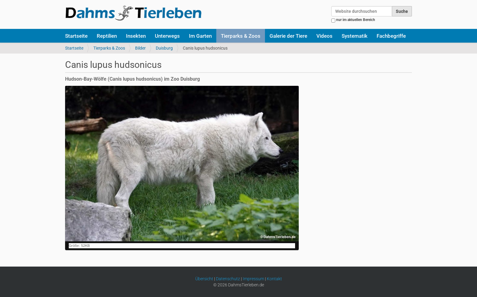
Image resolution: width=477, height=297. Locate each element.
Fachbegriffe (391, 36)
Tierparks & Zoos (240, 36)
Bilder (140, 48)
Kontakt (274, 278)
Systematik (354, 36)
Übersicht (204, 278)
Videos (324, 36)
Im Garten (200, 36)
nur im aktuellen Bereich (355, 20)
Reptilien (107, 36)
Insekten (136, 36)
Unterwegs (167, 36)
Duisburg (164, 48)
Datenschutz (228, 278)
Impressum (253, 278)
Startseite (76, 36)
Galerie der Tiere (288, 36)
